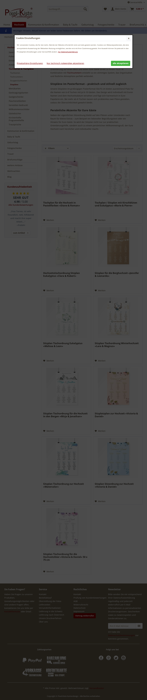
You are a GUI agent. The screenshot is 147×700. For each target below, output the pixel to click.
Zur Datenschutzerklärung (68, 52)
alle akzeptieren (120, 63)
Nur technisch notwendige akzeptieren (65, 63)
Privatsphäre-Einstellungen (30, 63)
